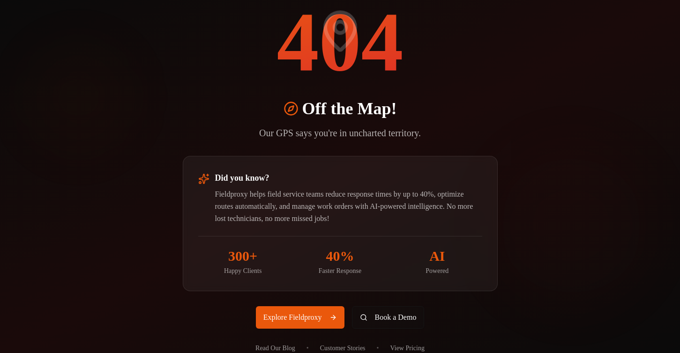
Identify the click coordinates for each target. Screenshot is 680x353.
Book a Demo (388, 317)
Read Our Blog (275, 348)
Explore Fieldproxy (300, 317)
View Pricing (407, 348)
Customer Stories (343, 348)
